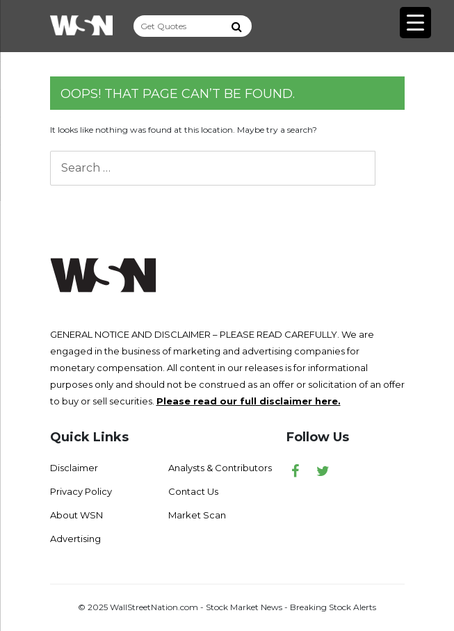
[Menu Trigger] (415, 22)
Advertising (75, 538)
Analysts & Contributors (220, 467)
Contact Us (193, 491)
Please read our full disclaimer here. (248, 401)
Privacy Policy (81, 491)
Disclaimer (74, 467)
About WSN (76, 515)
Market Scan (197, 515)
